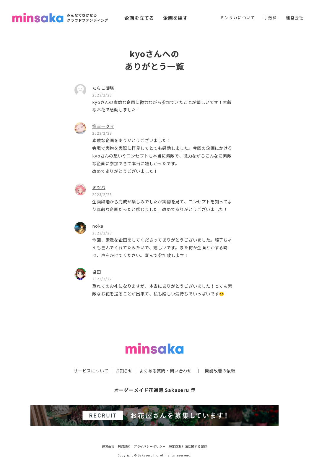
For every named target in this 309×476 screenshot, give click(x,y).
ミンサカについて (237, 17)
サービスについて (91, 371)
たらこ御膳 (103, 88)
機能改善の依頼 (220, 371)
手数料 (270, 17)
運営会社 (294, 17)
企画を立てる (139, 17)
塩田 (96, 271)
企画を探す (175, 17)
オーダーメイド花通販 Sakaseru (154, 389)
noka (97, 226)
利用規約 (124, 446)
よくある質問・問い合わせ (165, 371)
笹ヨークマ (103, 126)
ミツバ (98, 187)
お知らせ (124, 371)
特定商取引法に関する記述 (188, 446)
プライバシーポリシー (150, 446)
